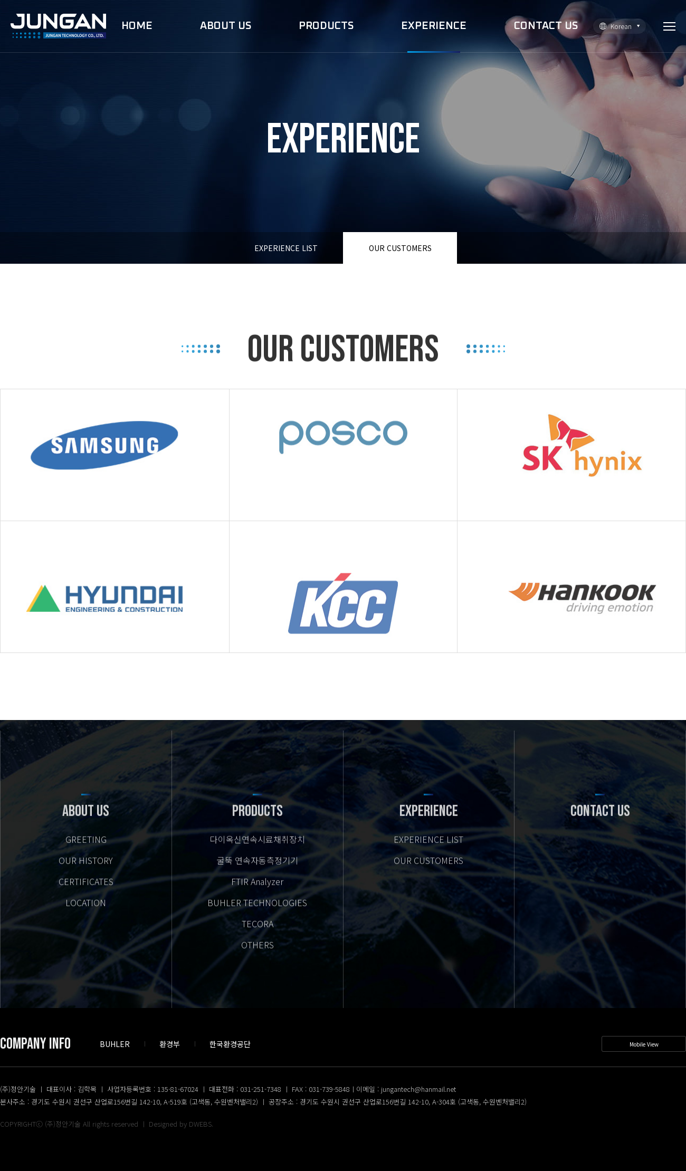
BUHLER (115, 1044)
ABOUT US (225, 26)
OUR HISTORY (86, 874)
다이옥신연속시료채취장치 (257, 853)
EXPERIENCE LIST (286, 248)
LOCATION (85, 916)
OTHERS (257, 958)
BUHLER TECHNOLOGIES (257, 916)
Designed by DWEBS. (181, 1124)
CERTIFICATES (86, 895)
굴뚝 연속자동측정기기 (257, 874)
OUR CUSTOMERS (400, 248)
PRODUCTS (326, 26)
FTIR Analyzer (257, 895)
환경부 (169, 1044)
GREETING (86, 853)
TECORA (257, 937)
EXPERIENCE (433, 26)
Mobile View (644, 1044)
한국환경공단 (230, 1044)
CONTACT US (546, 26)
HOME (137, 26)
